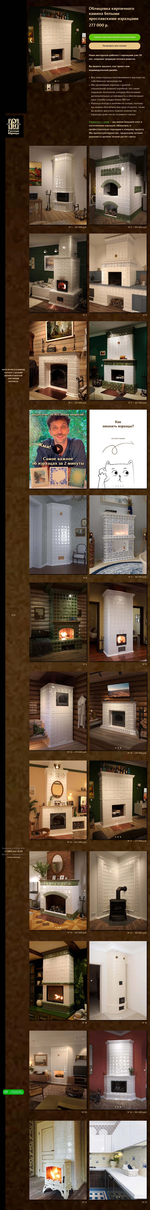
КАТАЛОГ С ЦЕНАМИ (13, 373)
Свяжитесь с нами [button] (99, 122)
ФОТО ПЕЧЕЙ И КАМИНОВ (13, 370)
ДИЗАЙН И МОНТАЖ (13, 376)
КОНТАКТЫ (13, 382)
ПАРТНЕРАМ (13, 379)
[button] (13, 1092)
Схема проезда (13, 857)
